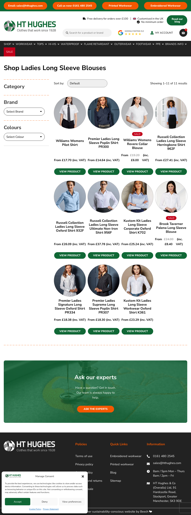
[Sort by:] (87, 83)
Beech (146, 512)
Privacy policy (84, 464)
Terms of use (83, 456)
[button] (82, 476)
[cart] (183, 33)
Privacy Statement (51, 509)
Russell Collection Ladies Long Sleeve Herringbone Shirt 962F (171, 143)
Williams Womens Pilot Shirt (70, 143)
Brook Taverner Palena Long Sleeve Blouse (171, 228)
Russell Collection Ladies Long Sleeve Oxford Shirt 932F (70, 227)
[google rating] (131, 32)
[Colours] (24, 137)
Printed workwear (122, 464)
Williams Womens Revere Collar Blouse (137, 144)
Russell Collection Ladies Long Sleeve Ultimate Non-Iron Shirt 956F (103, 227)
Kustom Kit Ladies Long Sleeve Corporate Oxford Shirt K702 (137, 227)
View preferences (71, 501)
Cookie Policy (35, 509)
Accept (17, 501)
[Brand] (24, 112)
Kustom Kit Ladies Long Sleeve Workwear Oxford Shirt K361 (137, 306)
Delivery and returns (88, 481)
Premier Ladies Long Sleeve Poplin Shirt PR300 (103, 143)
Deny (45, 501)
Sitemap (115, 481)
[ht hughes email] (167, 464)
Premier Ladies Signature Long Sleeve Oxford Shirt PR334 (70, 306)
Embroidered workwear (125, 456)
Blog (113, 472)
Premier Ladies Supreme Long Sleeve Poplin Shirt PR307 (103, 306)
